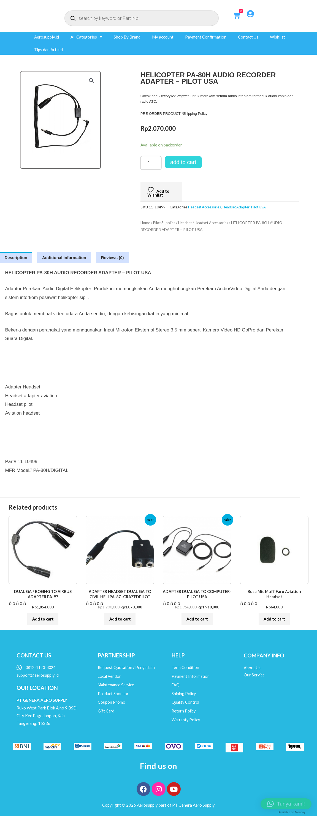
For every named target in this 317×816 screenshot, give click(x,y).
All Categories (86, 37)
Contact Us (248, 36)
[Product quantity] (150, 163)
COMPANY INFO (265, 658)
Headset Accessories (205, 207)
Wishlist (277, 36)
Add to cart (183, 162)
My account (163, 36)
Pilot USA (261, 207)
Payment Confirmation (205, 36)
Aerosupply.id (46, 36)
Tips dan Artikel (48, 49)
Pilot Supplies (165, 222)
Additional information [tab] (64, 257)
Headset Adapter (238, 207)
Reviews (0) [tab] (112, 257)
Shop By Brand (127, 36)
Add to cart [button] (43, 621)
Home (145, 222)
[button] (91, 81)
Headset (187, 222)
